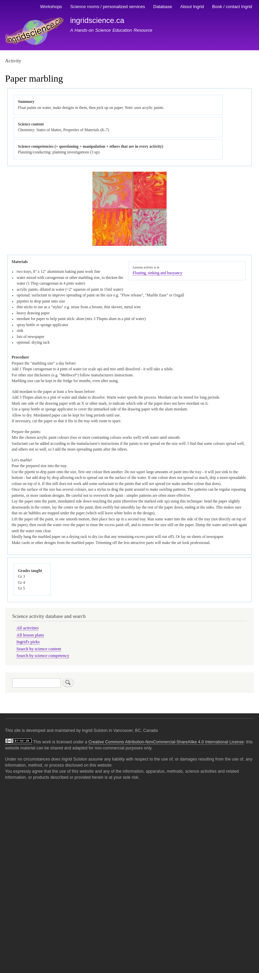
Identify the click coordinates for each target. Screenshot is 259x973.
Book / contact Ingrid (232, 6)
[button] (129, 244)
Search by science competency (43, 655)
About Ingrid (192, 6)
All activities (28, 628)
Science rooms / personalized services (107, 6)
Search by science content (39, 649)
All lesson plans (30, 635)
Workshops (51, 6)
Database (162, 6)
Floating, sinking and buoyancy (157, 273)
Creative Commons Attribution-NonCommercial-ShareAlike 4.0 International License (166, 742)
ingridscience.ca (97, 20)
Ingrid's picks (28, 641)
